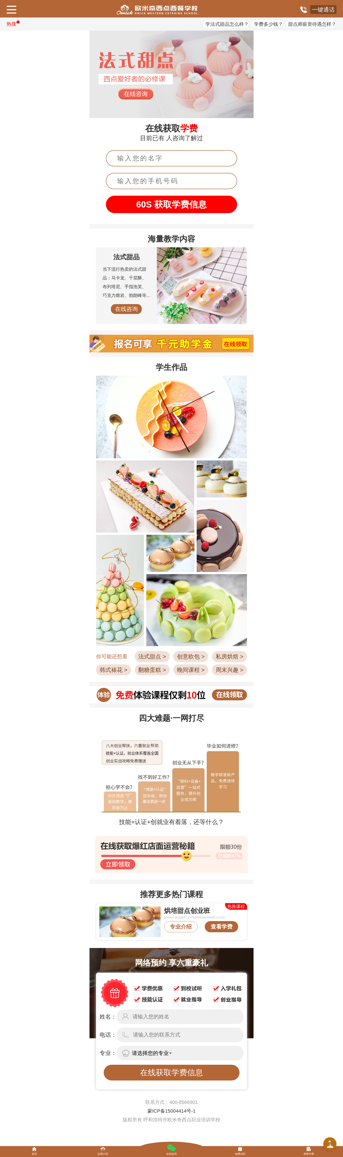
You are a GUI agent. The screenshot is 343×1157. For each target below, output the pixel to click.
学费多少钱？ (268, 24)
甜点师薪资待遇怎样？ (312, 24)
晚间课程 (191, 670)
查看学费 (222, 927)
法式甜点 (152, 656)
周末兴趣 (229, 670)
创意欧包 (191, 656)
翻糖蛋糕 (152, 670)
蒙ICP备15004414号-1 (171, 1111)
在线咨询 (126, 309)
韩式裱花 (113, 670)
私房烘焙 (229, 656)
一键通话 (323, 9)
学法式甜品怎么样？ (227, 24)
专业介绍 (181, 927)
